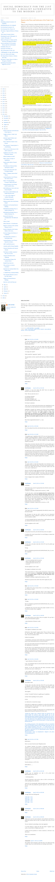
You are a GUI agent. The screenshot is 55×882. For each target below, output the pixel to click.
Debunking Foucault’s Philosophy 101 (9, 36)
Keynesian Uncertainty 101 (6, 48)
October (5, 120)
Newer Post (23, 871)
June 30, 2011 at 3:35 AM (38, 558)
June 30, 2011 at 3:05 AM (32, 426)
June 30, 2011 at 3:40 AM (38, 615)
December (6, 116)
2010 (3, 295)
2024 (3, 91)
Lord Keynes (28, 388)
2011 (3, 114)
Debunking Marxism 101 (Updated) (8, 25)
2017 (3, 101)
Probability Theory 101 (6, 46)
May (5, 284)
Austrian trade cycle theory (36, 329)
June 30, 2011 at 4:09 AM (38, 817)
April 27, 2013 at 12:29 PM (36, 840)
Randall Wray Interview (8, 263)
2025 (3, 88)
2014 (3, 107)
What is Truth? (6, 221)
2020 (3, 95)
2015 (3, 105)
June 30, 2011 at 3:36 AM (32, 585)
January (5, 293)
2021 (3, 93)
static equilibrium (30, 330)
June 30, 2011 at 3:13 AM (32, 434)
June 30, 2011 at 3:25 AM (32, 508)
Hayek (22, 330)
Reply (26, 383)
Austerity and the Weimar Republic (10, 246)
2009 (3, 297)
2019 (3, 97)
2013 (3, 110)
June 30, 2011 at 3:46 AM (32, 659)
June (5, 128)
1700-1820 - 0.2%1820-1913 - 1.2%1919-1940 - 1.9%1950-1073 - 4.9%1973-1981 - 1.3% (29, 799)
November (6, 118)
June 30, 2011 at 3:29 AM (38, 529)
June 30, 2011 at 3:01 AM (38, 388)
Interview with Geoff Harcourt (9, 282)
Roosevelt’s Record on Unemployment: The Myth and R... (10, 217)
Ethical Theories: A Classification (10, 223)
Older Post (52, 871)
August (5, 124)
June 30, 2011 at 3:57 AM (32, 739)
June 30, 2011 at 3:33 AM (38, 542)
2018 (3, 99)
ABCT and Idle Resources (8, 244)
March (5, 289)
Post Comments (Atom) (32, 874)
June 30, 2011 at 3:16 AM (32, 462)
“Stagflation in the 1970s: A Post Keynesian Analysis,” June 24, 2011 (37, 129)
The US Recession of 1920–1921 (8, 50)
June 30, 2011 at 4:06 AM (38, 808)
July (5, 126)
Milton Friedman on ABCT (9, 156)
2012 (3, 112)
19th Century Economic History (7, 34)
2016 (3, 103)
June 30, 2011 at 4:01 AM (38, 771)
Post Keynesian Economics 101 (7, 27)
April (5, 286)
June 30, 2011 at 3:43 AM (32, 627)
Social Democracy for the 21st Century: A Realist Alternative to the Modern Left (27, 9)
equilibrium (48, 329)
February (6, 291)
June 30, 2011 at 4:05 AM (38, 792)
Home (38, 871)
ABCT (26, 329)
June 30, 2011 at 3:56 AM (38, 680)
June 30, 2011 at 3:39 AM (32, 599)
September (6, 122)
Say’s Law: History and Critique (7, 54)
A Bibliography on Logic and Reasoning (9, 52)
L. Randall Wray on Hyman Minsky (11, 272)
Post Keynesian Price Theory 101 (8, 29)
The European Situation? (8, 199)
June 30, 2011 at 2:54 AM (32, 339)
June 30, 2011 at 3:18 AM (38, 483)
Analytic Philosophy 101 (6, 38)
